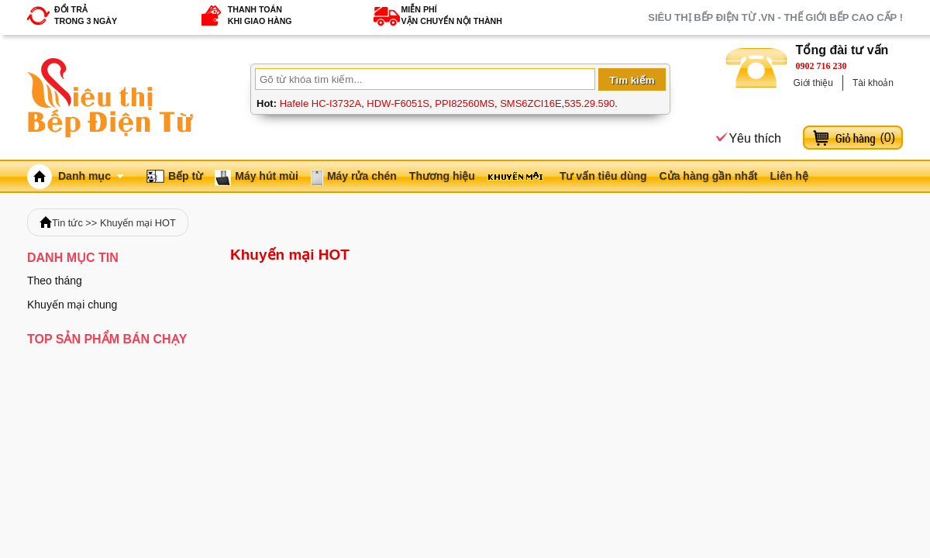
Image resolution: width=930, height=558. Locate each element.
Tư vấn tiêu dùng (603, 176)
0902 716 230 (821, 65)
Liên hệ (789, 176)
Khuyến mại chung (72, 304)
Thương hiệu (442, 176)
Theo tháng (54, 280)
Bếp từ (185, 176)
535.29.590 (589, 103)
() (887, 137)
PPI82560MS (464, 103)
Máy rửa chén (362, 176)
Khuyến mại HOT (138, 223)
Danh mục (91, 176)
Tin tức (67, 223)
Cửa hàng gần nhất (709, 176)
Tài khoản (873, 83)
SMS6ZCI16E (530, 103)
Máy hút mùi (266, 176)
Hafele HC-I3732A (321, 103)
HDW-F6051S (398, 103)
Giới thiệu (813, 83)
